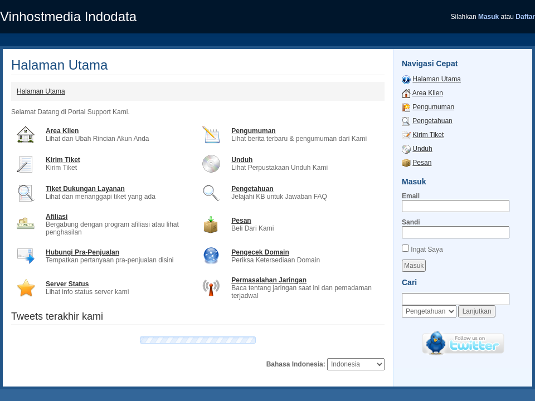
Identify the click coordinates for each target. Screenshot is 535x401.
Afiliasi (56, 217)
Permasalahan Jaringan (269, 280)
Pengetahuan (252, 189)
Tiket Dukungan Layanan (85, 189)
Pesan (241, 220)
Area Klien (62, 131)
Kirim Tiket (63, 160)
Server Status (67, 284)
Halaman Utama (41, 91)
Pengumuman (253, 131)
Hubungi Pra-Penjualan (82, 252)
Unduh (241, 160)
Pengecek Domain (260, 252)
